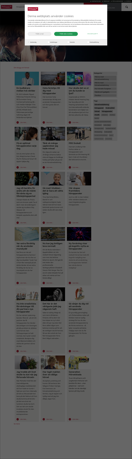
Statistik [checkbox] (71, 42)
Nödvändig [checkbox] (32, 42)
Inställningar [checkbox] (52, 42)
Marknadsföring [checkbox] (93, 42)
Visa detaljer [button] (92, 34)
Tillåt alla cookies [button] (66, 34)
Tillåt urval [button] (39, 34)
